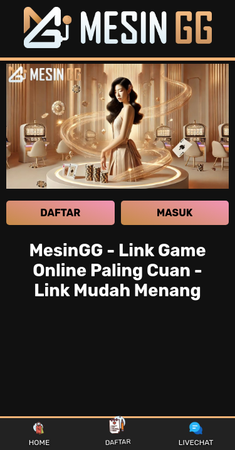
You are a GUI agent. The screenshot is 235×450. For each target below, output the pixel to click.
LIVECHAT (196, 434)
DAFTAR (117, 434)
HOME (39, 434)
